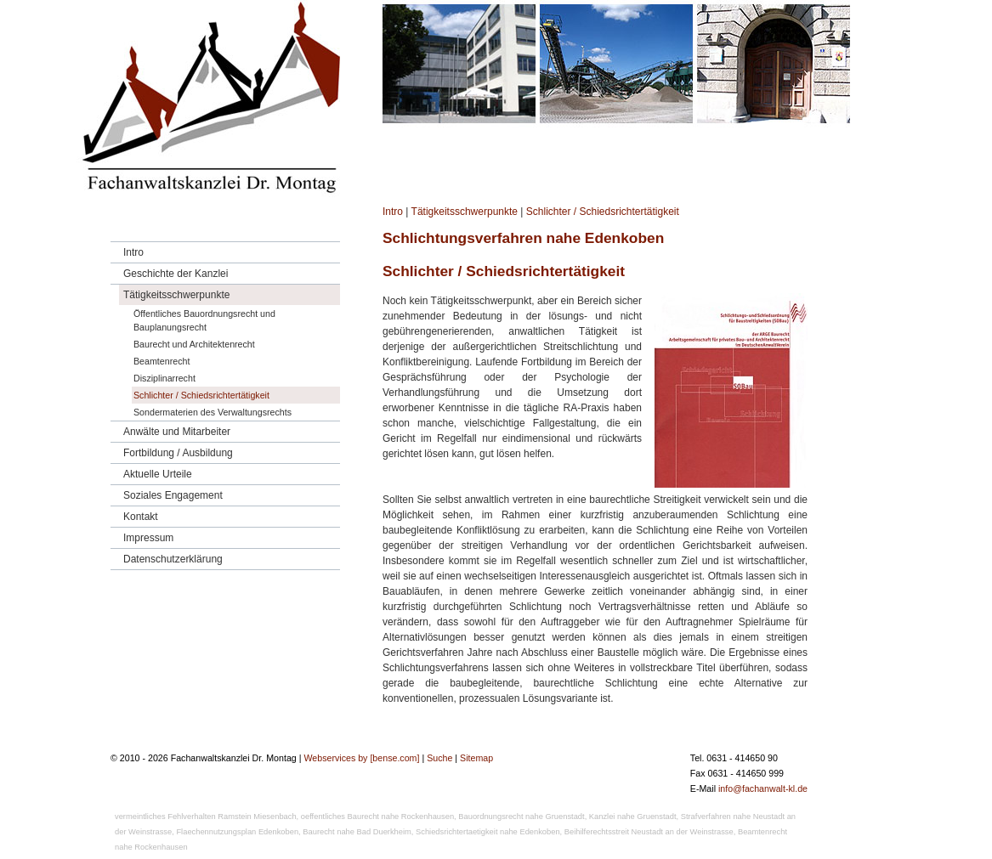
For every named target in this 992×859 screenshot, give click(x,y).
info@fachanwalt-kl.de (763, 788)
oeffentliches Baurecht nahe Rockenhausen (377, 816)
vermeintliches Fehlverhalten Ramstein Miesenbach (206, 816)
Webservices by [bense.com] (361, 758)
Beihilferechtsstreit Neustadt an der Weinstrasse (649, 832)
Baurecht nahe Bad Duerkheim (357, 832)
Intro (393, 212)
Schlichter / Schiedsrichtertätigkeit (602, 212)
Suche (439, 758)
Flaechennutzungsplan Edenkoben (237, 832)
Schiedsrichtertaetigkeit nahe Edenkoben (488, 832)
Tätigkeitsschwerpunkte (464, 212)
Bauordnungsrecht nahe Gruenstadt (521, 816)
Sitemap (476, 758)
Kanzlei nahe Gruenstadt (633, 816)
